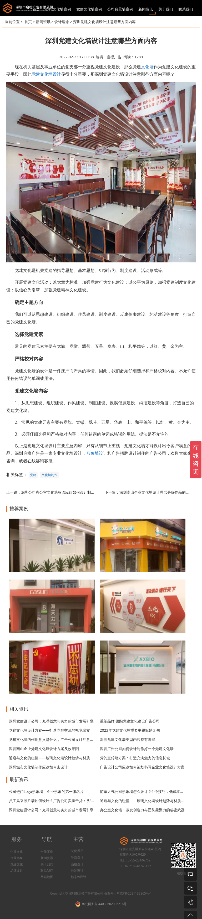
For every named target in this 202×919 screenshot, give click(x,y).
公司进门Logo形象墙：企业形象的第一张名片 (46, 791)
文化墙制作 (49, 475)
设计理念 (61, 21)
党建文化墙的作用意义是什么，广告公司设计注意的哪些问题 (58, 739)
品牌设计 (16, 870)
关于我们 (47, 864)
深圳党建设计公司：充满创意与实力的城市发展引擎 (51, 721)
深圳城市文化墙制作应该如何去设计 (38, 767)
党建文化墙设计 (46, 74)
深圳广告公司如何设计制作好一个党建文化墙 (137, 748)
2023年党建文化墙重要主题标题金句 (130, 730)
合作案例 (47, 851)
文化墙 (147, 67)
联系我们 (47, 870)
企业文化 (16, 851)
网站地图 (47, 877)
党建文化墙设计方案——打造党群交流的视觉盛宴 (49, 730)
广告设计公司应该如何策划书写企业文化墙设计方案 (142, 767)
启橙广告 (114, 56)
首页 (36, 9)
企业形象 (16, 858)
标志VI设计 (78, 877)
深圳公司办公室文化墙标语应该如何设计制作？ (59, 492)
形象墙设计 (96, 453)
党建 (33, 475)
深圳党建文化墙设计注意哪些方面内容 (104, 21)
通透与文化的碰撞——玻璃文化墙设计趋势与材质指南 (53, 757)
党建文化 (16, 864)
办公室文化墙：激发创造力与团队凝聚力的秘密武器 (142, 809)
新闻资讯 (43, 21)
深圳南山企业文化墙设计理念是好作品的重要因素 (159, 492)
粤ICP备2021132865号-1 (134, 893)
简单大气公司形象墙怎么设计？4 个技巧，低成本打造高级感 (149, 791)
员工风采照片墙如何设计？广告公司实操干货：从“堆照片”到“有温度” (65, 800)
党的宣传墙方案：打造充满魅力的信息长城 (135, 757)
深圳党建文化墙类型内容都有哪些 (127, 739)
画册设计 (77, 864)
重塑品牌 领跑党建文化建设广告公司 (130, 721)
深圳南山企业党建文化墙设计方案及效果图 (44, 748)
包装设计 (77, 870)
